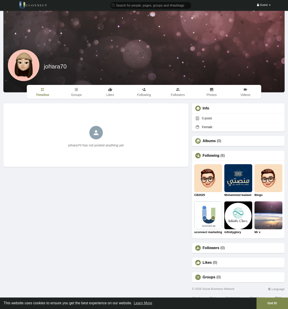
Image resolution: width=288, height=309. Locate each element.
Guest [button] (264, 5)
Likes (207, 262)
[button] (151, 5)
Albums (209, 141)
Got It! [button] (272, 303)
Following (210, 155)
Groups (208, 277)
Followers (210, 248)
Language (276, 289)
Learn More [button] (143, 303)
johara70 (55, 66)
